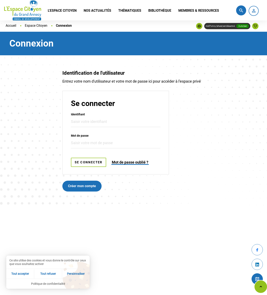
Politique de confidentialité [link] (48, 283)
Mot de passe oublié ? (130, 162)
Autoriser (242, 26)
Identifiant (78, 114)
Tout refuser (48, 273)
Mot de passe (80, 135)
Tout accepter (20, 273)
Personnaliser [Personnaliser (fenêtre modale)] (76, 273)
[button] (199, 26)
